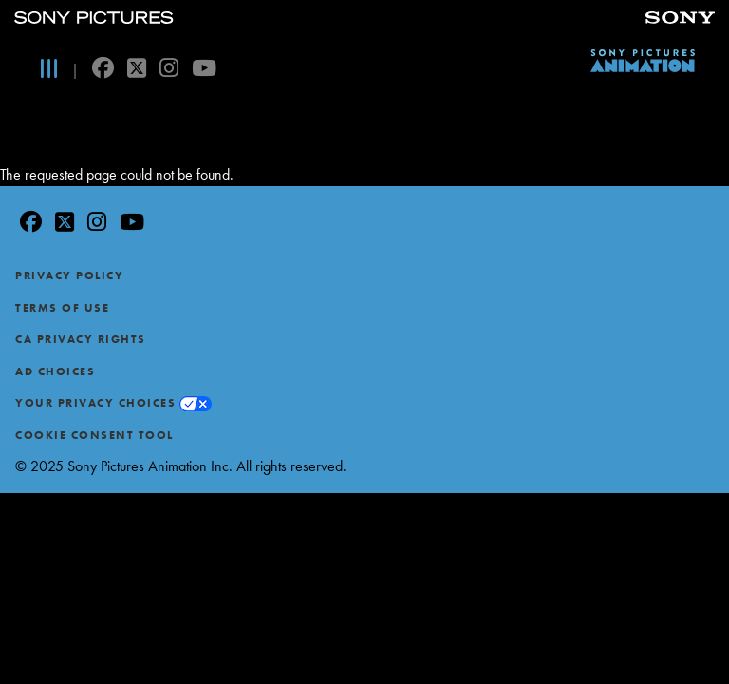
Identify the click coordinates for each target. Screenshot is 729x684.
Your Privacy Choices (95, 402)
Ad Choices (55, 371)
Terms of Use (62, 307)
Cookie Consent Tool (94, 435)
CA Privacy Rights (80, 339)
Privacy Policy (69, 275)
